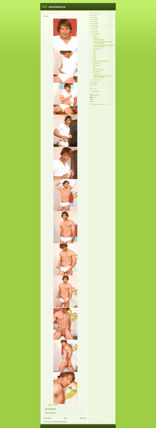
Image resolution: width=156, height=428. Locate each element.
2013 (93, 23)
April (94, 31)
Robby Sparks (97, 48)
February (96, 79)
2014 (93, 21)
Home (65, 418)
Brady (94, 59)
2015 (93, 19)
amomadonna (57, 6)
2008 (93, 25)
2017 (93, 15)
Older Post (83, 418)
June (94, 27)
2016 (93, 17)
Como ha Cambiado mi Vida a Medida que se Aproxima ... (103, 45)
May (94, 29)
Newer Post (47, 418)
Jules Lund (96, 73)
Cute (94, 55)
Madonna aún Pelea (98, 39)
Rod (94, 67)
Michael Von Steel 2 (98, 69)
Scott (94, 52)
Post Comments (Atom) (59, 421)
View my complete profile (99, 104)
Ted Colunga (96, 71)
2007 (93, 82)
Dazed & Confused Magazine (101, 61)
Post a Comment (50, 412)
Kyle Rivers (96, 63)
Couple (95, 35)
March (95, 33)
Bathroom (95, 37)
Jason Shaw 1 (97, 65)
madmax (94, 97)
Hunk (94, 57)
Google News (95, 91)
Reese (94, 50)
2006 (93, 84)
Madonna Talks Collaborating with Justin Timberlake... (102, 42)
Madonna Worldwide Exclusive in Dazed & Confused (102, 76)
